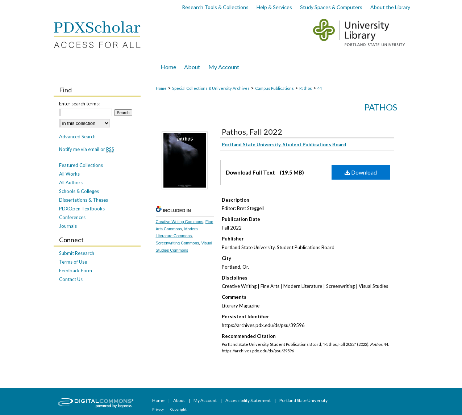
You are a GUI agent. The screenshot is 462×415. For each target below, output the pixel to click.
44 (319, 88)
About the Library (390, 7)
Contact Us (71, 279)
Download (361, 172)
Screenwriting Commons (177, 243)
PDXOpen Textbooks (82, 208)
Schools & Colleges (79, 191)
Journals (68, 226)
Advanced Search (77, 136)
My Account (205, 400)
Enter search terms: (79, 103)
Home (161, 88)
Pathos (305, 88)
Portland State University (303, 400)
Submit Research (76, 253)
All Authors (71, 182)
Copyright (178, 409)
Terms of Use (73, 262)
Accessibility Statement (248, 400)
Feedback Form (75, 270)
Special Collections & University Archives (211, 88)
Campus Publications (274, 88)
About (179, 400)
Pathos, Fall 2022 (252, 132)
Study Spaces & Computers (331, 7)
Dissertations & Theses (83, 200)
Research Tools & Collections (215, 7)
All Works (69, 174)
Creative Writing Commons (179, 221)
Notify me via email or (86, 149)
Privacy (158, 409)
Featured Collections (81, 165)
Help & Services (274, 7)
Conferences (72, 217)
